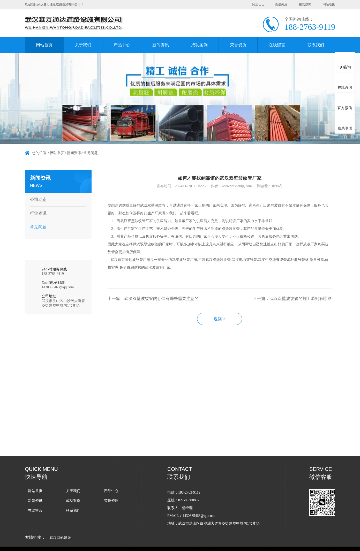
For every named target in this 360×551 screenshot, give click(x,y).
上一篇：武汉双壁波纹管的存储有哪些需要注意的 (156, 301)
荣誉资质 (238, 45)
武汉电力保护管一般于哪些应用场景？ (138, 458)
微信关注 (281, 4)
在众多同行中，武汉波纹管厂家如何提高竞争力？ (145, 430)
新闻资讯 (160, 45)
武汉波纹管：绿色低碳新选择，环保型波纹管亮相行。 (270, 468)
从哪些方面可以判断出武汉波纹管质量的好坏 (269, 440)
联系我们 (316, 45)
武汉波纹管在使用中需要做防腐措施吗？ (265, 430)
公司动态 (37, 199)
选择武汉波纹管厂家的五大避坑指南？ (263, 477)
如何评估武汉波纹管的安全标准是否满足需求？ (270, 458)
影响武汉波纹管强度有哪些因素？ (135, 477)
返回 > (223, 321)
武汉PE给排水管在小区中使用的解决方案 (141, 505)
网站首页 (44, 45)
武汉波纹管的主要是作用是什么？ (135, 486)
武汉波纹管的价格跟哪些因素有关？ (262, 449)
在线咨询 (305, 4)
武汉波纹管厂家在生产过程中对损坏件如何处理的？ (145, 468)
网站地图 (329, 4)
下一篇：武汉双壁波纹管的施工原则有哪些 (296, 301)
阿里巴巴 (258, 4)
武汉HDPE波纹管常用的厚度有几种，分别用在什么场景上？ (145, 440)
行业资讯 (37, 213)
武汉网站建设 (60, 538)
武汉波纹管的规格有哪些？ (254, 505)
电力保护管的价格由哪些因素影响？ (262, 486)
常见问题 (90, 153)
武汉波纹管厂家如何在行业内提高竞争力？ (267, 495)
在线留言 (277, 45)
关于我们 (83, 45)
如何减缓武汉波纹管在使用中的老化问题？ (142, 495)
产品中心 (122, 45)
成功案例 (199, 45)
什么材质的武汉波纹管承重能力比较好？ (140, 449)
